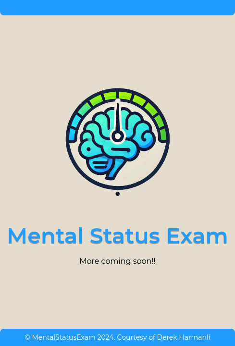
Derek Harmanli (183, 337)
